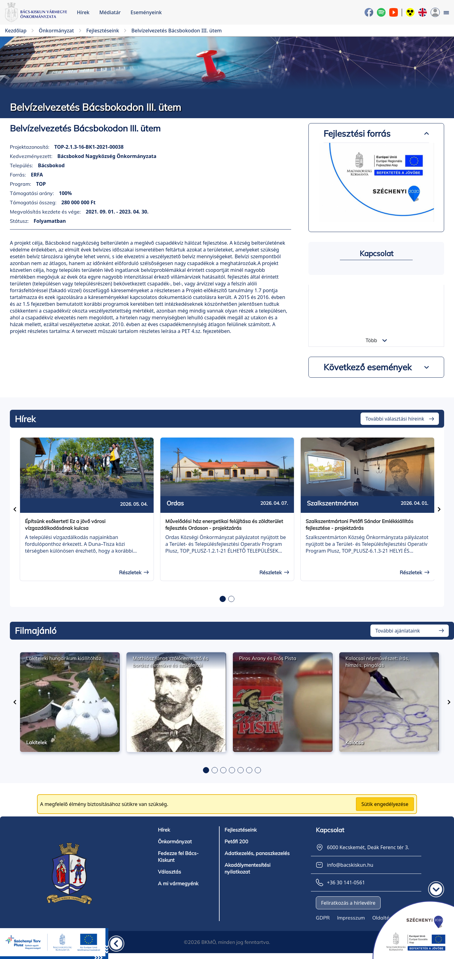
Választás (169, 872)
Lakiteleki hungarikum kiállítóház (63, 658)
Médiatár (110, 12)
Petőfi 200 (236, 841)
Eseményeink (146, 12)
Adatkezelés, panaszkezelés (257, 853)
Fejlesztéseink (241, 830)
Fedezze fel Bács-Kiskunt (178, 856)
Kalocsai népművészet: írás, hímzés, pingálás (377, 661)
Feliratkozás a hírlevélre (348, 902)
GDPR (323, 918)
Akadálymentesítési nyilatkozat (247, 868)
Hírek (83, 12)
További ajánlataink (397, 630)
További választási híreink (394, 418)
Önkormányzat (175, 841)
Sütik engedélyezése (384, 804)
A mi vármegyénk (178, 883)
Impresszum (351, 918)
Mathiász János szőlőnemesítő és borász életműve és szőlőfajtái (170, 661)
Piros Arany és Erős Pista (267, 658)
